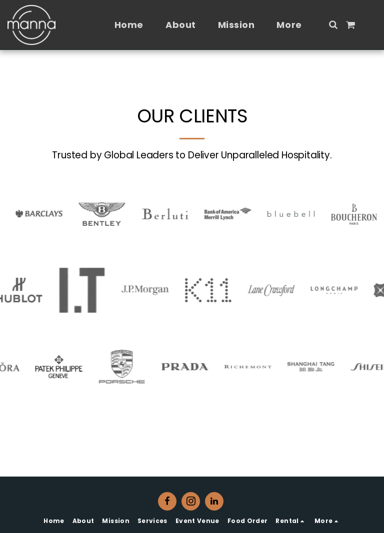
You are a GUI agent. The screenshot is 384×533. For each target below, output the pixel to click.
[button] (333, 24)
